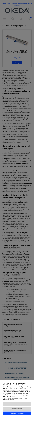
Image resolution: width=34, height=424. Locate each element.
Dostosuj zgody (17, 408)
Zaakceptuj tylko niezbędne (17, 404)
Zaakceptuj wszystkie (17, 413)
